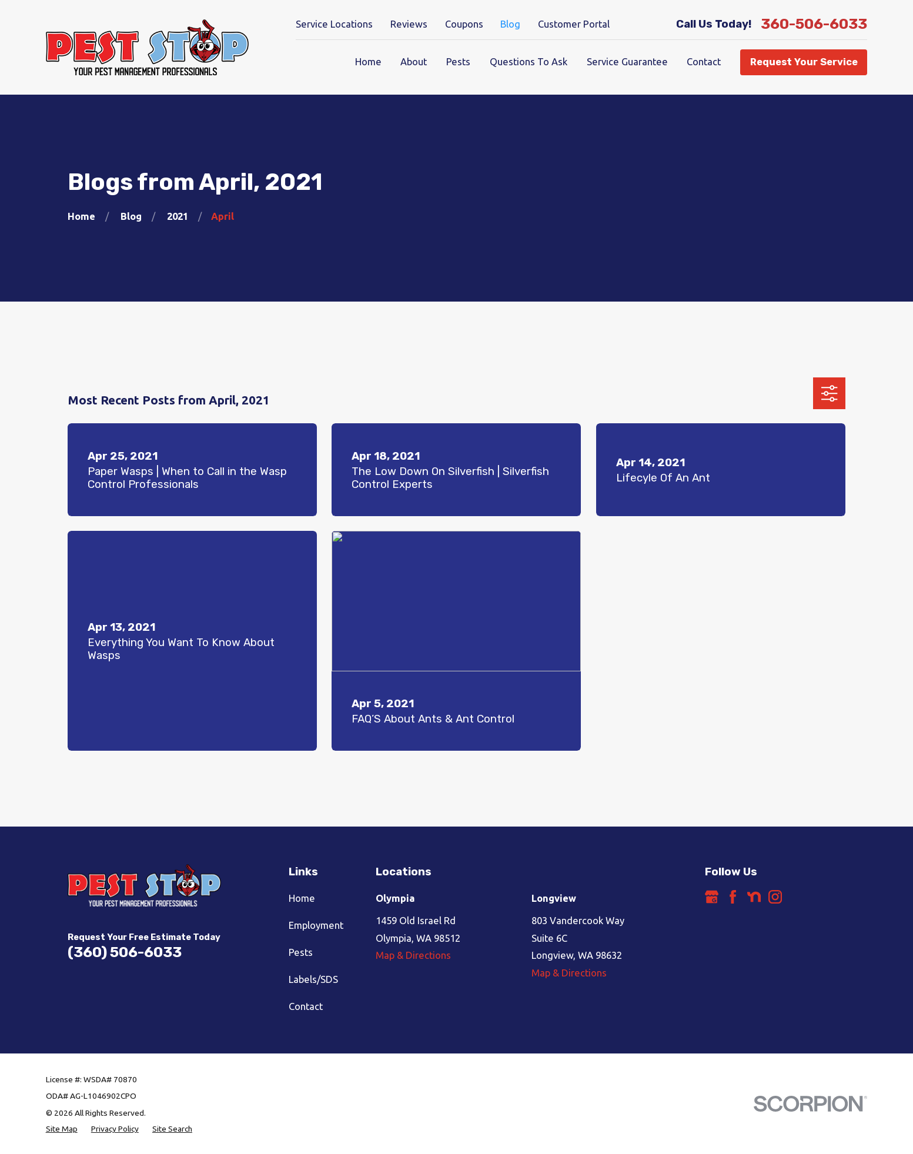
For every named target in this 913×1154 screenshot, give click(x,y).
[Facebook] (733, 897)
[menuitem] (62, 1129)
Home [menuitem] (368, 61)
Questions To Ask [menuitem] (528, 61)
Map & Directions (413, 955)
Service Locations (334, 24)
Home (302, 898)
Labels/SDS (313, 979)
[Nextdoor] (754, 897)
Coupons (464, 24)
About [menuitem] (413, 61)
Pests (301, 952)
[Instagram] (775, 897)
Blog (510, 24)
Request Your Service (804, 62)
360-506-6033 (814, 24)
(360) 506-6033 (125, 952)
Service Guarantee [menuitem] (627, 61)
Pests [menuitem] (458, 61)
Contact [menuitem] (704, 61)
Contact (306, 1006)
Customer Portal (574, 24)
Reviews (408, 24)
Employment (316, 925)
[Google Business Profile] (711, 897)
